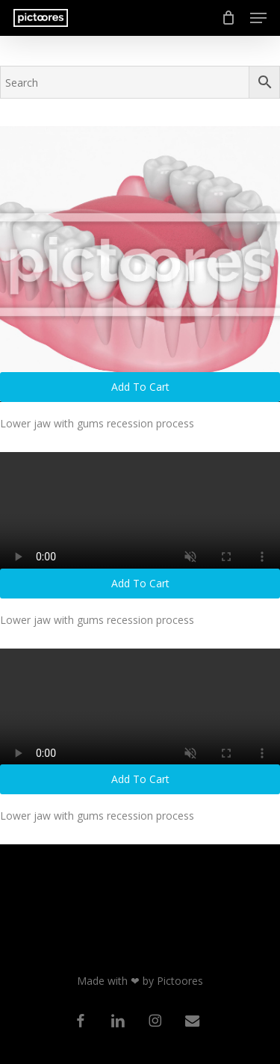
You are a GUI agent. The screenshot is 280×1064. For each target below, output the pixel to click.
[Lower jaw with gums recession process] (140, 264)
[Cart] (228, 18)
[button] (258, 17)
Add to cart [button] (140, 387)
